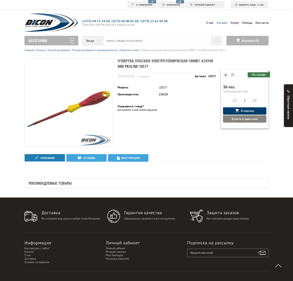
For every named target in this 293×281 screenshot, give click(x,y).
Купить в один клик (245, 119)
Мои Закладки (114, 255)
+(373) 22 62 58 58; (154, 21)
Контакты (262, 23)
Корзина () (247, 40)
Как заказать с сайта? (36, 248)
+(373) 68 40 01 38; (125, 21)
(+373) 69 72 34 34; (96, 21)
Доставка (30, 258)
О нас (210, 23)
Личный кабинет (115, 248)
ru (258, 4)
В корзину (244, 111)
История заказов (116, 252)
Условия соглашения (36, 262)
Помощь (247, 23)
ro (262, 4)
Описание (45, 158)
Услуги (235, 23)
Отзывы (86, 158)
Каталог (222, 23)
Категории (51, 40)
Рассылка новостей (117, 258)
